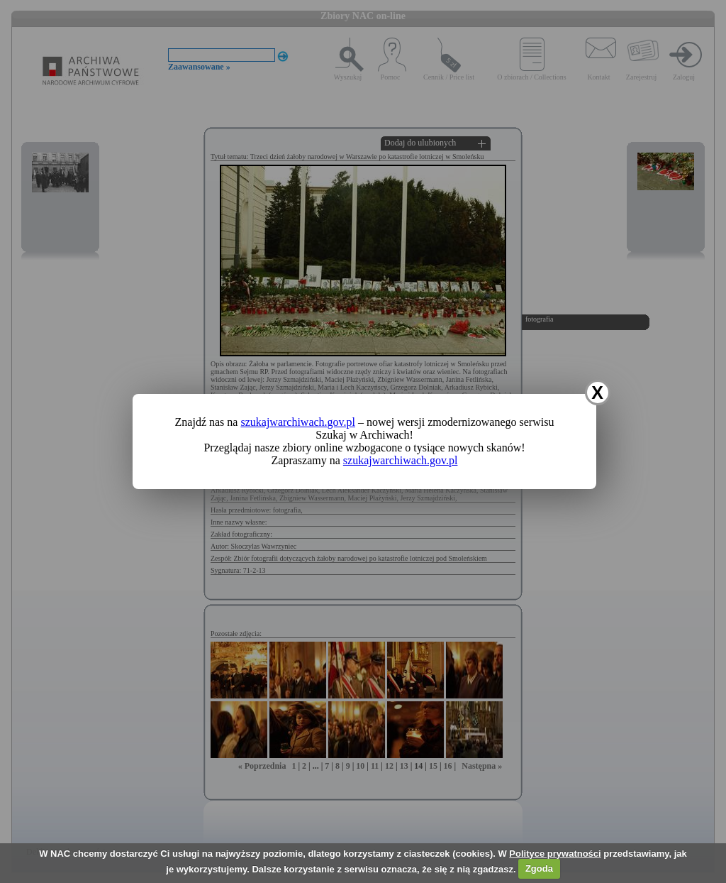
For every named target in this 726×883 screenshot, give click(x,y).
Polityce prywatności (555, 853)
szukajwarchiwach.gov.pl (297, 422)
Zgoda (539, 868)
